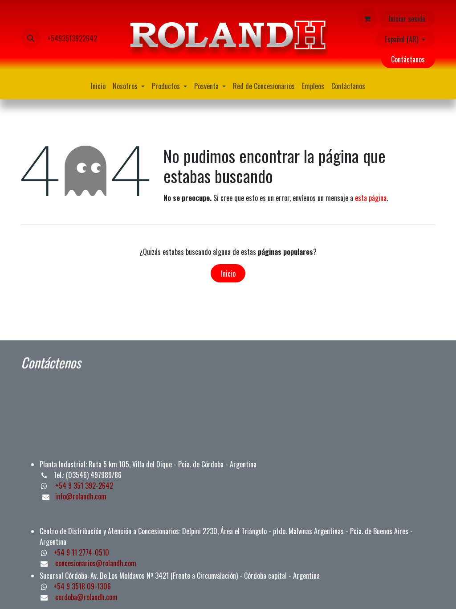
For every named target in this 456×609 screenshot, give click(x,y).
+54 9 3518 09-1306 (82, 586)
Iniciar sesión (407, 18)
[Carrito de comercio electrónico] (367, 19)
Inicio (228, 273)
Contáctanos (408, 59)
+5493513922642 (72, 38)
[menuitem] (98, 86)
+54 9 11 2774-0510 (81, 552)
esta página (371, 197)
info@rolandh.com (80, 496)
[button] (31, 38)
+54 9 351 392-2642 (83, 485)
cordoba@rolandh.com (86, 597)
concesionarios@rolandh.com (95, 563)
